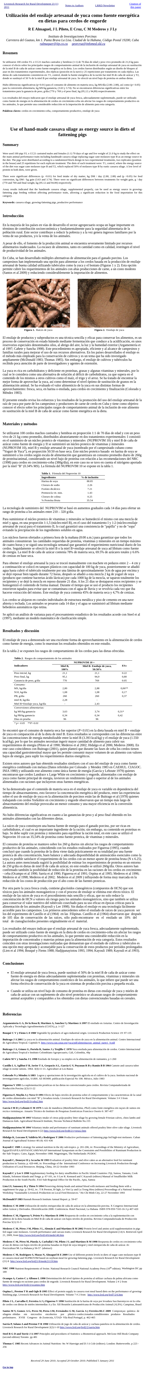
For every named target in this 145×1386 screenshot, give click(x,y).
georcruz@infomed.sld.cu (88, 43)
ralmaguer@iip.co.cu (54, 43)
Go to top (8, 1367)
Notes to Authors (74, 5)
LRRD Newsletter (105, 5)
